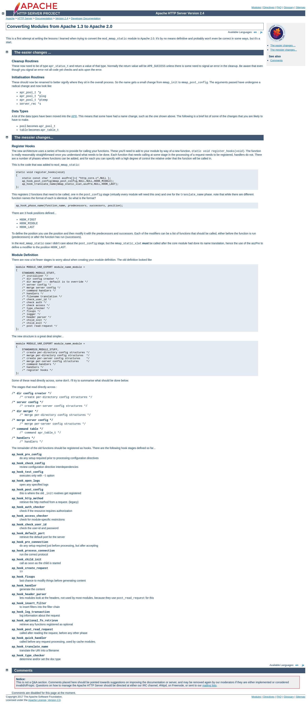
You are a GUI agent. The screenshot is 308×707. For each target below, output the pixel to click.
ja (261, 32)
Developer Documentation (86, 18)
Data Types (20, 111)
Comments (276, 60)
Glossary (289, 7)
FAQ (279, 7)
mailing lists (209, 685)
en (255, 32)
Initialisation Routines (28, 77)
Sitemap (300, 7)
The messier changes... (283, 49)
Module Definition (25, 255)
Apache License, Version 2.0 (44, 700)
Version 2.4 (61, 18)
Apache (10, 18)
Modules (256, 7)
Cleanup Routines (25, 61)
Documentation (43, 18)
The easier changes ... (283, 45)
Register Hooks (23, 146)
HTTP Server (24, 18)
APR (74, 116)
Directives (268, 7)
